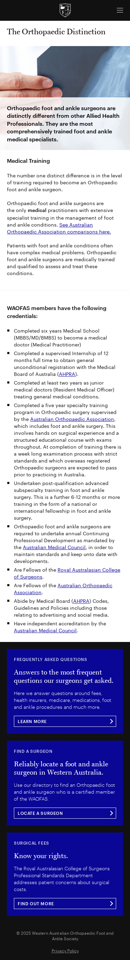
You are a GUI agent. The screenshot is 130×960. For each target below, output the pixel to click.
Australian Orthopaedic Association (72, 418)
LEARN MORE (32, 721)
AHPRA (67, 373)
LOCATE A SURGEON (40, 813)
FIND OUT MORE (36, 903)
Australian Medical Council (54, 547)
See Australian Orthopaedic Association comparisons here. (59, 227)
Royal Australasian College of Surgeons (67, 572)
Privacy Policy (65, 950)
